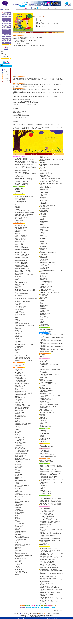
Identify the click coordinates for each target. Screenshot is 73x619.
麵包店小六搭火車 (44, 175)
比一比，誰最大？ (19, 443)
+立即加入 (6, 57)
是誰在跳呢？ (18, 311)
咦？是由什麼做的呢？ (20, 314)
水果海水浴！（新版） (20, 412)
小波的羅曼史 (18, 365)
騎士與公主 (17, 434)
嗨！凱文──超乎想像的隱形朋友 (22, 558)
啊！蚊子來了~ (43, 302)
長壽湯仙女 (17, 529)
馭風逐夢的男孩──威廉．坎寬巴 (47, 559)
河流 (41, 368)
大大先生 (42, 229)
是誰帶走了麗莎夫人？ (45, 541)
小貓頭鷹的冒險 (18, 436)
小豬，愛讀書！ (18, 399)
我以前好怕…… (18, 542)
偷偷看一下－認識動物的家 (21, 235)
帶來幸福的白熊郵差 (19, 536)
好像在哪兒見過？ (44, 206)
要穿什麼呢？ (18, 320)
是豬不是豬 (42, 161)
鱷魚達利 (42, 226)
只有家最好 (17, 574)
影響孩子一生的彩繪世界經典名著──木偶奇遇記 (51, 471)
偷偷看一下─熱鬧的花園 (20, 238)
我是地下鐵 (42, 417)
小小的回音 (42, 245)
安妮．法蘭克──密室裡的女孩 (47, 561)
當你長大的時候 (43, 377)
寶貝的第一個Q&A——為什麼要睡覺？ (23, 271)
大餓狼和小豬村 (18, 526)
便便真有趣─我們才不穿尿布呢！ (22, 323)
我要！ (16, 351)
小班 (41, 240)
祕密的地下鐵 (43, 603)
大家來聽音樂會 (43, 432)
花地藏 (41, 423)
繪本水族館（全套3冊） (20, 176)
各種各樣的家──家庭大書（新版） (23, 391)
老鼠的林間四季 (43, 401)
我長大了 (17, 287)
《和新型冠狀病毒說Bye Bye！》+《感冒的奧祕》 (26, 162)
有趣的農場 (17, 207)
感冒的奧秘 (17, 189)
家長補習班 (17, 499)
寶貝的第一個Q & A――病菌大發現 (22, 270)
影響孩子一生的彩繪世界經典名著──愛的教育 (50, 473)
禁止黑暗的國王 (43, 191)
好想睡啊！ (17, 330)
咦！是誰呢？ (18, 431)
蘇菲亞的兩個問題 (44, 170)
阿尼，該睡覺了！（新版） (21, 401)
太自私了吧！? (18, 297)
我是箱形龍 (17, 509)
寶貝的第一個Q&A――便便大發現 (22, 268)
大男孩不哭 (42, 195)
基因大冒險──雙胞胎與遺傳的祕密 (48, 205)
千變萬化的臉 (18, 191)
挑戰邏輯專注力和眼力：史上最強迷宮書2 (24, 214)
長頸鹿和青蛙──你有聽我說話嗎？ (23, 544)
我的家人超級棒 (43, 248)
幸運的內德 (17, 421)
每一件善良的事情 (44, 363)
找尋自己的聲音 (18, 507)
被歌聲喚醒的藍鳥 (44, 211)
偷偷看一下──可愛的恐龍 (20, 239)
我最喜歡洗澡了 (18, 369)
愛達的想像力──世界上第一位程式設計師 (49, 566)
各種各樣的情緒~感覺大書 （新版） (23, 428)
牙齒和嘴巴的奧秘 (19, 188)
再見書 (16, 319)
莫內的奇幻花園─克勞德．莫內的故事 (48, 519)
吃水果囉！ (17, 339)
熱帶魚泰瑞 (17, 548)
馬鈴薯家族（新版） (19, 402)
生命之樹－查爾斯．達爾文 (46, 551)
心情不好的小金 (43, 200)
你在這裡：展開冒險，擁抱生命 (47, 398)
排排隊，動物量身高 (19, 510)
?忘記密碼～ (6, 56)
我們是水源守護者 (44, 391)
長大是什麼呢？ (18, 331)
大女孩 (41, 303)
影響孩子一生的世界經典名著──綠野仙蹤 (49, 469)
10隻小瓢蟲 (17, 233)
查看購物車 (54, 8)
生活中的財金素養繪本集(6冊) (47, 351)
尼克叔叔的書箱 (43, 396)
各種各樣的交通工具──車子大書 (47, 262)
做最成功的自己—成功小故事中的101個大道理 (50, 504)
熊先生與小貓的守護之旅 (45, 325)
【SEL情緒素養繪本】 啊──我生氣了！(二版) (25, 289)
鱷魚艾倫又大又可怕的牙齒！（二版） (23, 459)
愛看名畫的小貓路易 (44, 267)
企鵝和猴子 (42, 435)
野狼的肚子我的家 (19, 525)
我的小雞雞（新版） (19, 372)
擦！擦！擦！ (18, 276)
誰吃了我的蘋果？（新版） (21, 416)
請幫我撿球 (42, 275)
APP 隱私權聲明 (55, 613)
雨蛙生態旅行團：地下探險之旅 (22, 485)
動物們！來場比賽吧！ (45, 256)
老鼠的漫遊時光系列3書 (45, 426)
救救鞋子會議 (43, 490)
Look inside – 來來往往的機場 (21, 255)
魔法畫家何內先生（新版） (46, 524)
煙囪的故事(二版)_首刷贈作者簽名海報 (49, 364)
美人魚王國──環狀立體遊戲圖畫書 (23, 225)
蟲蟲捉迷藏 (17, 471)
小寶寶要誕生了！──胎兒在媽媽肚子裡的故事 (25, 325)
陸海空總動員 (18, 347)
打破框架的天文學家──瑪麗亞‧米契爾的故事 (50, 602)
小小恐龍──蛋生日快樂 (45, 172)
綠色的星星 (42, 224)
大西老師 (42, 222)
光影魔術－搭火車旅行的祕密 (21, 451)
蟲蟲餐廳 (42, 300)
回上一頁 (56, 610)
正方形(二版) (18, 550)
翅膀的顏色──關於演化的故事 (47, 412)
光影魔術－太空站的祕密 (20, 455)
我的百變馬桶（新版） (20, 437)
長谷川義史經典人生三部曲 (21, 172)
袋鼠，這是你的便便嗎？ (20, 230)
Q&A (5, 73)
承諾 (16, 469)
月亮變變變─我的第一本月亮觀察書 (23, 423)
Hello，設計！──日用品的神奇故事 (48, 383)
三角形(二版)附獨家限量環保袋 (22, 537)
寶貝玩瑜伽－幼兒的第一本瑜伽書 (22, 301)
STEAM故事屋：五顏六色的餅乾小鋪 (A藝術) (50, 178)
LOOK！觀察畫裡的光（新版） (47, 514)
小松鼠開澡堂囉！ (19, 346)
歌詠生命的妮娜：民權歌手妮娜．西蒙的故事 (50, 597)
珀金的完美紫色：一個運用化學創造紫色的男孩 (51, 598)
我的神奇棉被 (43, 238)
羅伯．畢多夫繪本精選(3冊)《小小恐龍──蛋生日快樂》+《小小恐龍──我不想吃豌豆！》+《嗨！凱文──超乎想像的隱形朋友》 (26, 167)
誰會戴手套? (17, 333)
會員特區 (28, 8)
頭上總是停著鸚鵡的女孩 (20, 539)
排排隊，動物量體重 (19, 512)
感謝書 (16, 317)
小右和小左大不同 (44, 284)
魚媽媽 (41, 156)
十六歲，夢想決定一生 (45, 497)
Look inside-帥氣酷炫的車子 (21, 260)
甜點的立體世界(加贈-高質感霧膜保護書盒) (50, 455)
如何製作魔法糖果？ (44, 305)
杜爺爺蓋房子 (43, 440)
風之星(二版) (43, 361)
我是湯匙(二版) (18, 506)
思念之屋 (17, 566)
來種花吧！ (17, 322)
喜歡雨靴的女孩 (18, 513)
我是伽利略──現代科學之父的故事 (48, 578)
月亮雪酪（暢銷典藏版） (20, 545)
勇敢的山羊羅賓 (43, 376)
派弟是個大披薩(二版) (45, 438)
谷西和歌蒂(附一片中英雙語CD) (47, 446)
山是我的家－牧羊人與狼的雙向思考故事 (49, 374)
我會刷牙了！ (18, 316)
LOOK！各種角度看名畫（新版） (47, 510)
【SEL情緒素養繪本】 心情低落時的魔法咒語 (50, 283)
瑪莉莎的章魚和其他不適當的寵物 (22, 424)
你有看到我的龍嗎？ (19, 456)
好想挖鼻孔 (42, 311)
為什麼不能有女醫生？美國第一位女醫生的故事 (51, 556)
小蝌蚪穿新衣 (18, 461)
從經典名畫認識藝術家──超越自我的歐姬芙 (50, 538)
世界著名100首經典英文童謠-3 (47, 461)
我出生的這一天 (43, 199)
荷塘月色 (17, 478)
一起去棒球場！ (43, 214)
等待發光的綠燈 (43, 297)
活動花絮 (6, 78)
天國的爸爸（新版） (19, 388)
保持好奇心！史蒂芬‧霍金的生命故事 (48, 583)
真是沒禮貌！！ (18, 295)
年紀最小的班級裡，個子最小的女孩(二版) (24, 494)
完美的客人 (17, 418)
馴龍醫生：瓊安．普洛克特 (46, 600)
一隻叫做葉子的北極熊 (45, 176)
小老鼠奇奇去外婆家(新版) (21, 394)
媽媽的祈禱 (17, 518)
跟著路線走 (17, 472)
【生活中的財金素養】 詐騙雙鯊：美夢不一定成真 (51, 349)
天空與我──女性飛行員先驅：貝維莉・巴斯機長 (51, 589)
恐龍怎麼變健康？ (19, 504)
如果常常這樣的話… (19, 445)
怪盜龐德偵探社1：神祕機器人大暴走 (48, 474)
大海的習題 (42, 354)
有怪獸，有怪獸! (44, 445)
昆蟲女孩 (42, 584)
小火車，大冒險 (18, 563)
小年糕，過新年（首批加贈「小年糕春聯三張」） (51, 292)
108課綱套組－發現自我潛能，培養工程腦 (24, 159)
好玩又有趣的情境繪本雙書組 (21, 183)
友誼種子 (17, 432)
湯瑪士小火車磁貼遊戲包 (20, 198)
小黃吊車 (17, 343)
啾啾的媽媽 (42, 306)
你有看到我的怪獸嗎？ (20, 458)
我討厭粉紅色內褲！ (44, 318)
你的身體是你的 (43, 254)
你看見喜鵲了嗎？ (44, 543)
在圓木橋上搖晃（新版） (20, 375)
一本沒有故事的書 (44, 186)
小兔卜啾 (17, 426)
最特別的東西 (43, 430)
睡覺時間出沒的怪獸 (44, 227)
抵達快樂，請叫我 (44, 420)
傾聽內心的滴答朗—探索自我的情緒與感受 (49, 404)
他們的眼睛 (42, 385)
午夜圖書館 (17, 493)
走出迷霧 (42, 366)
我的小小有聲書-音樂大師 (20, 273)
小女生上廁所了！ (19, 309)
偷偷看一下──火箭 (19, 243)
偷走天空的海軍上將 (44, 294)
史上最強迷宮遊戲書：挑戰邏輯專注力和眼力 (25, 212)
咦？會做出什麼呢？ (19, 312)
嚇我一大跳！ (18, 327)
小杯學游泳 (42, 232)
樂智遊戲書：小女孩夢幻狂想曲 (22, 210)
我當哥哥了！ (18, 482)
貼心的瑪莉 (17, 502)
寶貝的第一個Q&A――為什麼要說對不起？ (24, 274)
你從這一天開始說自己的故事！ (47, 382)
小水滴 (16, 354)
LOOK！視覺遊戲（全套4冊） (21, 355)
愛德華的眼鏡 (43, 197)
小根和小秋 (17, 370)
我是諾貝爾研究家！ (19, 571)
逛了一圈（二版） (44, 526)
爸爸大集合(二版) (19, 447)
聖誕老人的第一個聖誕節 (45, 289)
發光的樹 (42, 379)
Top (61, 610)
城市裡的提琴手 (18, 560)
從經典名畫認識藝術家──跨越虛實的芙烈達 (50, 540)
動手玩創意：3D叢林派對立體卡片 (22, 215)
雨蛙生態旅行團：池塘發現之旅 (22, 383)
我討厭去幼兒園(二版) (20, 415)
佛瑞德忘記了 (18, 547)
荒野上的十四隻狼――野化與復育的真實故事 (50, 395)
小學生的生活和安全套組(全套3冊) (22, 158)
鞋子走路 (17, 281)
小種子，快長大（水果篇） (21, 308)
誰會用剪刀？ (18, 335)
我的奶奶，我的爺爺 (44, 279)
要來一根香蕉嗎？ (44, 216)
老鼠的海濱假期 (43, 409)
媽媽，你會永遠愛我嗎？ (20, 480)
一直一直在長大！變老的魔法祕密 (47, 390)
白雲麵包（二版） (19, 377)
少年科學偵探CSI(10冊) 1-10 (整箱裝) (23, 178)
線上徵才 (6, 69)
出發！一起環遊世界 (44, 451)
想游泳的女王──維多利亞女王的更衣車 (49, 567)
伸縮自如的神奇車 (44, 259)
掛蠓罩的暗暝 (43, 415)
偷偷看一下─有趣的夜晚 (20, 236)
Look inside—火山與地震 (20, 252)
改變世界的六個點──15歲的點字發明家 (49, 569)
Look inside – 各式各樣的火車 (21, 263)
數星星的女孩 (43, 371)
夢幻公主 (17, 204)
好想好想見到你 (43, 203)
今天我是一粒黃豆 (19, 336)
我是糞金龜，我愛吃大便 (45, 157)
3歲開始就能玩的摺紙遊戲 (21, 217)
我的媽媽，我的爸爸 (44, 276)
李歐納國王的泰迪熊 (44, 208)
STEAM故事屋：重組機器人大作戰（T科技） (50, 181)
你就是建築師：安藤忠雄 (45, 544)
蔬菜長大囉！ (18, 341)
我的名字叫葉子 (18, 466)
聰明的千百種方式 (44, 230)
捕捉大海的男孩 (43, 422)
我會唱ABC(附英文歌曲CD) (46, 460)
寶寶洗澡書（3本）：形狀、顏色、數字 (24, 360)
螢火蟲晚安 (17, 475)
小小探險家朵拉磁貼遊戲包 (21, 201)
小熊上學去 (17, 540)
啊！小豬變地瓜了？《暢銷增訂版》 (23, 450)
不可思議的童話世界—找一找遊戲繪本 (48, 264)
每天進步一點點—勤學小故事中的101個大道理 (50, 500)
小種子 (16, 352)
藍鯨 (16, 520)
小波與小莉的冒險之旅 (20, 364)
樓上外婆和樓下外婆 (44, 433)
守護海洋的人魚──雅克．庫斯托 (47, 564)
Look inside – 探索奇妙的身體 (21, 259)
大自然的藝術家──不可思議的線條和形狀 (49, 164)
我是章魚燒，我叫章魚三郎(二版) (22, 553)
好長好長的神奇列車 (19, 228)
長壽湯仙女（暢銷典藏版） (21, 531)
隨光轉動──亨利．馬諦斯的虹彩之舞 (48, 532)
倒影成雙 (42, 527)
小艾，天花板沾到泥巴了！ (21, 572)
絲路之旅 (42, 356)
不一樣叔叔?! (18, 490)
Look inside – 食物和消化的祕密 (22, 249)
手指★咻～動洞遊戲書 (20, 448)
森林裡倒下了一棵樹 (44, 403)
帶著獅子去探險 (43, 265)
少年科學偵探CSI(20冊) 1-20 (21, 181)
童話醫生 (42, 319)
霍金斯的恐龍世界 (19, 386)
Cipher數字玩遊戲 (19, 220)
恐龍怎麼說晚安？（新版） (21, 380)
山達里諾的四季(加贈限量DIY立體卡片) (49, 456)
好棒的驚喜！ (18, 328)
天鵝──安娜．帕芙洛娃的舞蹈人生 (48, 562)
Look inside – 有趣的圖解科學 (21, 262)
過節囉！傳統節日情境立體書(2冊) (22, 358)
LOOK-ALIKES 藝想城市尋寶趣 (47, 516)
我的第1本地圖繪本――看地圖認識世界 (23, 393)
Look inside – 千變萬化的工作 (21, 247)
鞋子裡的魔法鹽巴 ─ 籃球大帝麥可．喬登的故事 (51, 550)
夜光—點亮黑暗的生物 (45, 287)
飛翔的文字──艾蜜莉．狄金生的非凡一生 (49, 587)
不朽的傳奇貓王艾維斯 (45, 591)
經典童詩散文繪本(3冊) (45, 331)
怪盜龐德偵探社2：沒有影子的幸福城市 (49, 476)
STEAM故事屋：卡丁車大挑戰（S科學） (49, 180)
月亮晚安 (17, 279)
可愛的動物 (17, 206)
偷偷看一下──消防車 (19, 244)
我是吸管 (42, 219)
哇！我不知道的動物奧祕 (20, 442)
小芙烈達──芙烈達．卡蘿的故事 (47, 535)
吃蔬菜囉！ (17, 338)
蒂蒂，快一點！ (43, 202)
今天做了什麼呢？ (44, 316)
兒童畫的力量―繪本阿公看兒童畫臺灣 (48, 522)
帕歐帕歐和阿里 (43, 487)
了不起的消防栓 (43, 295)
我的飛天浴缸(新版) (19, 439)
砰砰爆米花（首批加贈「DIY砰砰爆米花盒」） (25, 344)
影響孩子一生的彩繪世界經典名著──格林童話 (50, 465)
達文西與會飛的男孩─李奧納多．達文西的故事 (50, 521)
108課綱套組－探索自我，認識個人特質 (24, 164)
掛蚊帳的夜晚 (43, 414)
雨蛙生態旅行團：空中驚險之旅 (22, 407)
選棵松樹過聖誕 (18, 561)
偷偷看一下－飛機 (19, 246)
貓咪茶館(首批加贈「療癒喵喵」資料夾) (49, 252)
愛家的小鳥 (42, 162)
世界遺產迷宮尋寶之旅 (20, 533)
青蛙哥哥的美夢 (43, 308)
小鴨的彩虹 (17, 304)
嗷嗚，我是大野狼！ (44, 278)
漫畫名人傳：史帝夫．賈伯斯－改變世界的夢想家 (51, 553)
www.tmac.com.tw (11, 8)
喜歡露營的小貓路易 (44, 268)
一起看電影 (17, 564)
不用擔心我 (42, 298)
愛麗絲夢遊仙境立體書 (45, 450)
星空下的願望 (43, 167)
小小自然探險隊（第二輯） (46, 493)
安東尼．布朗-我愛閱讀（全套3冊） (23, 357)
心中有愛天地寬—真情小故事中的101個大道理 (50, 501)
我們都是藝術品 (43, 537)
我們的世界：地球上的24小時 (47, 388)
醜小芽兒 (42, 251)
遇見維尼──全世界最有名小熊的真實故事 (24, 488)
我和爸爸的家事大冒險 (45, 313)
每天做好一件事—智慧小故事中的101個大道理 (50, 498)
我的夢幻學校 (43, 246)
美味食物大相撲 (43, 257)
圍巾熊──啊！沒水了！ (20, 463)
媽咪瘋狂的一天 (18, 477)
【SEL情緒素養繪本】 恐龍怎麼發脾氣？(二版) (25, 555)
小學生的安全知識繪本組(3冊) (21, 184)
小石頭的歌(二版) (44, 372)
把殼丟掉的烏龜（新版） (20, 397)
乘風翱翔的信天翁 (44, 210)
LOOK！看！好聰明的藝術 (46, 518)
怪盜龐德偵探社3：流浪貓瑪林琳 (47, 477)
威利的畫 (42, 436)
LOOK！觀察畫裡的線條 (45, 513)
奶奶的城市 (17, 498)
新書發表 (6, 76)
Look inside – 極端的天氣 (20, 251)
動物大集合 (17, 349)
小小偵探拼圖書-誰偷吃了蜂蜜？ (22, 293)
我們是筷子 (42, 218)
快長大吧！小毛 (43, 441)
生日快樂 (42, 321)
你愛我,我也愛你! (18, 286)
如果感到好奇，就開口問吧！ (46, 380)
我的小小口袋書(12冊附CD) (21, 282)
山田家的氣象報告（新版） (21, 378)
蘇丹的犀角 (42, 387)
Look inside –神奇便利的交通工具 (22, 254)
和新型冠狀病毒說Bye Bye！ (46, 187)
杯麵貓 (41, 322)
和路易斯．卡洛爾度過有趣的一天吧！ (49, 576)
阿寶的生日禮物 (18, 474)
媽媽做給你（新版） (19, 410)
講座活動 (6, 74)
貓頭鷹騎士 (42, 249)
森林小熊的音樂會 (44, 192)
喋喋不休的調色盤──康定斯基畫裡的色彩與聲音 (51, 533)
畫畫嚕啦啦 (17, 413)
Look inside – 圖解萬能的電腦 (21, 265)
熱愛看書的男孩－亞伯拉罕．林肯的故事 (49, 548)
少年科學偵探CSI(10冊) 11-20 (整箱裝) (23, 180)
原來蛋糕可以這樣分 (44, 310)
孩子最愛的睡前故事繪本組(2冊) (22, 170)
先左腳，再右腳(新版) (20, 381)
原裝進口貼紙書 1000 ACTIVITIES (22, 203)
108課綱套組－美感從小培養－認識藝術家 (24, 161)
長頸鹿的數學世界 (44, 273)
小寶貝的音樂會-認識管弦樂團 (21, 266)
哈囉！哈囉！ (18, 467)
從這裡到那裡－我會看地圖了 (46, 286)
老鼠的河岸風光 (43, 407)
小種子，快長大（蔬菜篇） (21, 306)
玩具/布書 (47, 8)
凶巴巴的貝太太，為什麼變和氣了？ (23, 501)
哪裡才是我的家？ (19, 568)
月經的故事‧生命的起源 (45, 393)
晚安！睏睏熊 (18, 534)
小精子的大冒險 (18, 373)
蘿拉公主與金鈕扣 (44, 453)
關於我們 (34, 8)
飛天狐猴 (17, 515)
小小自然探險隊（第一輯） (46, 491)
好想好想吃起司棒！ (44, 221)
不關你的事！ (18, 232)
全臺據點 (41, 8)
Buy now (59, 32)
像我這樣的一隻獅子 (44, 189)
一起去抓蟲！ (18, 440)
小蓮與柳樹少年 (43, 243)
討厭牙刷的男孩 (18, 517)
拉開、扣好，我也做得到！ (21, 227)
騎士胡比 (17, 429)
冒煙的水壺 (17, 528)
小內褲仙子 (17, 521)
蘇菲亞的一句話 (18, 491)
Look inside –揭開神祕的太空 (21, 257)
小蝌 (41, 168)
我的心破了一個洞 (44, 360)
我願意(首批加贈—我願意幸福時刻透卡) (49, 406)
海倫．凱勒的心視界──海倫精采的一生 (49, 558)
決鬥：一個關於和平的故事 (46, 411)
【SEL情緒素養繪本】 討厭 (46, 281)
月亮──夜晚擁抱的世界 (45, 194)
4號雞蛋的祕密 (43, 314)
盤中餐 (41, 425)
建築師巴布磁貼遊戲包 (20, 199)
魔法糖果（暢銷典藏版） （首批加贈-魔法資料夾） (51, 159)
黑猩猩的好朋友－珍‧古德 (46, 554)
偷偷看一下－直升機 (19, 241)
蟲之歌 (16, 389)
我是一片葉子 (18, 303)
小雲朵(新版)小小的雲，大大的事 (22, 405)
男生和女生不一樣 (19, 193)
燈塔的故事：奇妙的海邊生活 (46, 399)
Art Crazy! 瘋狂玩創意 (45, 508)
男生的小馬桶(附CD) (19, 284)
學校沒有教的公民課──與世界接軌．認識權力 (50, 369)
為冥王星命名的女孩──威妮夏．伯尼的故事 (50, 592)
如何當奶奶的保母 (19, 556)
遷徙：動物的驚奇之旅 (45, 418)
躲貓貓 (16, 552)
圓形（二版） (43, 165)
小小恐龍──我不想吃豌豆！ (46, 173)
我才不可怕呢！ (43, 260)
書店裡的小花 (43, 241)
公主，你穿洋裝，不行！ (45, 237)
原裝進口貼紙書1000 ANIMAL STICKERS (24, 196)
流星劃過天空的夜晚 (19, 523)
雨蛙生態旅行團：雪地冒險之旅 (22, 408)
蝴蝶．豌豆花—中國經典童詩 (46, 329)
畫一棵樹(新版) (18, 486)
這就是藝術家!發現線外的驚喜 (47, 290)
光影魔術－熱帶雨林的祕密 (21, 453)
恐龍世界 (17, 209)
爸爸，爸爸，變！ (19, 496)
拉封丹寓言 (17, 420)
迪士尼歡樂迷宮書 (19, 222)
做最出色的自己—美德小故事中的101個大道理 (50, 503)
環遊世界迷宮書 (18, 218)
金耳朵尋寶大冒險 (44, 485)
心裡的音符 (17, 483)
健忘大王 (42, 488)
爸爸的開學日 (43, 213)
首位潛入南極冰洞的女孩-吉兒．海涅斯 (49, 586)
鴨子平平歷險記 (18, 464)
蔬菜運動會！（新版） (20, 404)
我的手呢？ (17, 278)
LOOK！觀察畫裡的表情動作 (46, 511)
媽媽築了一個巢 (18, 569)
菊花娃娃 (17, 396)
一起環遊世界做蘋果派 (45, 324)
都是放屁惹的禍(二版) (20, 385)
